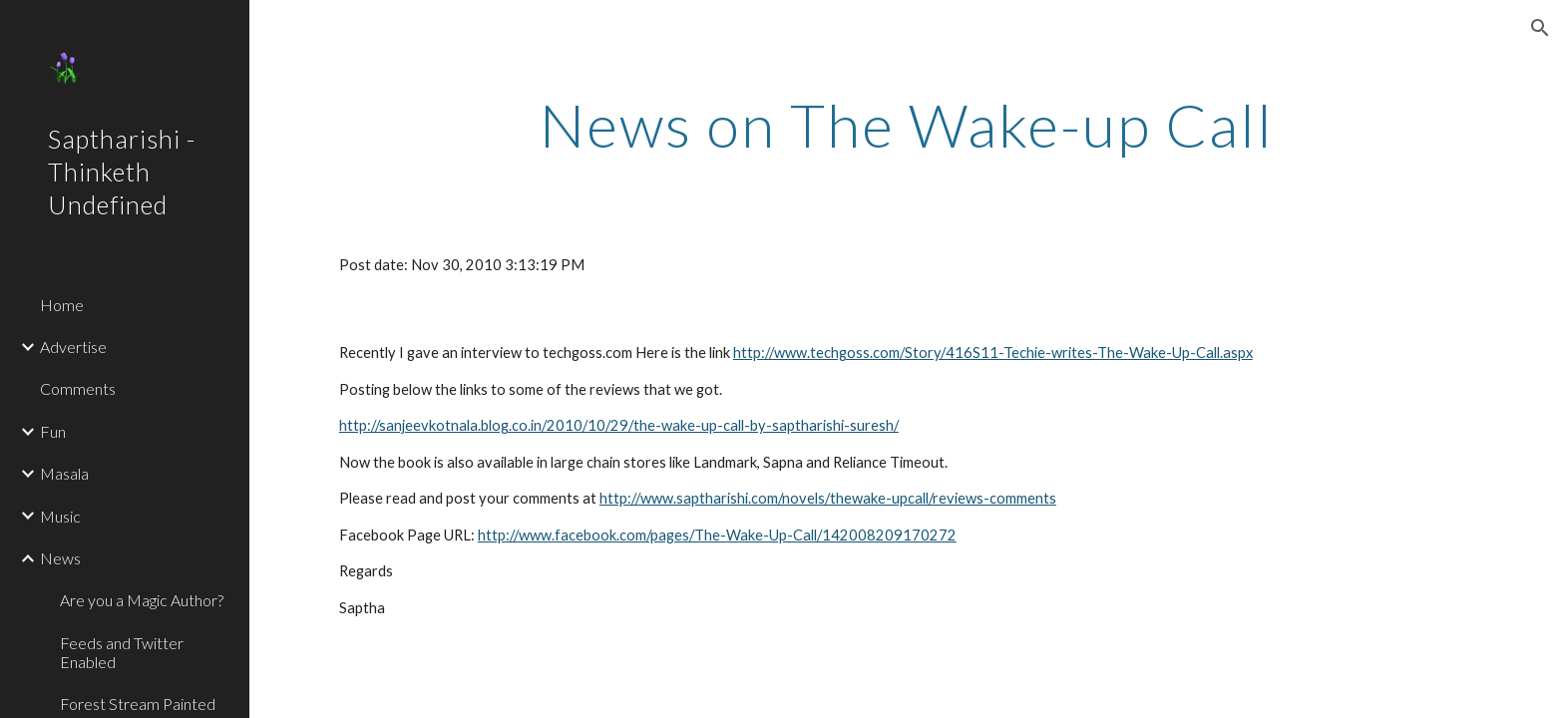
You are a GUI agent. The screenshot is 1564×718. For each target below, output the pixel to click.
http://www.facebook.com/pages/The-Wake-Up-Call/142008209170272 (717, 535)
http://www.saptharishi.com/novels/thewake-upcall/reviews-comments (827, 498)
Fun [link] (53, 431)
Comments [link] (78, 388)
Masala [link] (64, 473)
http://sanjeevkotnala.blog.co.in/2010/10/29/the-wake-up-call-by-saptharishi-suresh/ (619, 425)
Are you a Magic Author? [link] (141, 599)
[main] (906, 125)
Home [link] (62, 304)
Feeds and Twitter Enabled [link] (122, 652)
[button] (1540, 28)
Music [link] (60, 516)
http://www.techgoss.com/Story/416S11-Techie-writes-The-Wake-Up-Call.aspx (993, 352)
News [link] (60, 557)
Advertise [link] (73, 346)
